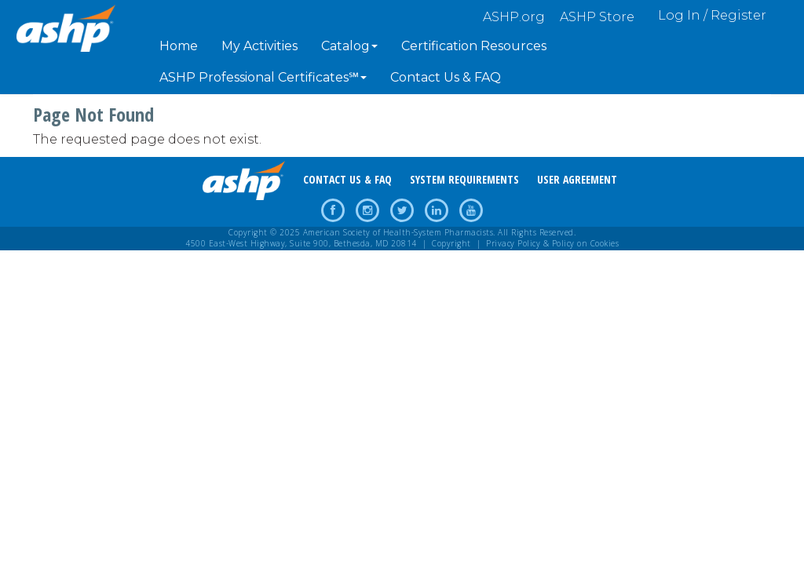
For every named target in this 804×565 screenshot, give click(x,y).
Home (178, 45)
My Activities (259, 45)
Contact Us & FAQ (445, 77)
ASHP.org (514, 16)
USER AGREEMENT (577, 179)
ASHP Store (597, 16)
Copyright (451, 243)
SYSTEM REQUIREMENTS (464, 179)
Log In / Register (712, 15)
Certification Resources (473, 45)
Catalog (349, 45)
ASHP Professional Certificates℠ (263, 77)
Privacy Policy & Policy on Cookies (552, 243)
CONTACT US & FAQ (347, 179)
